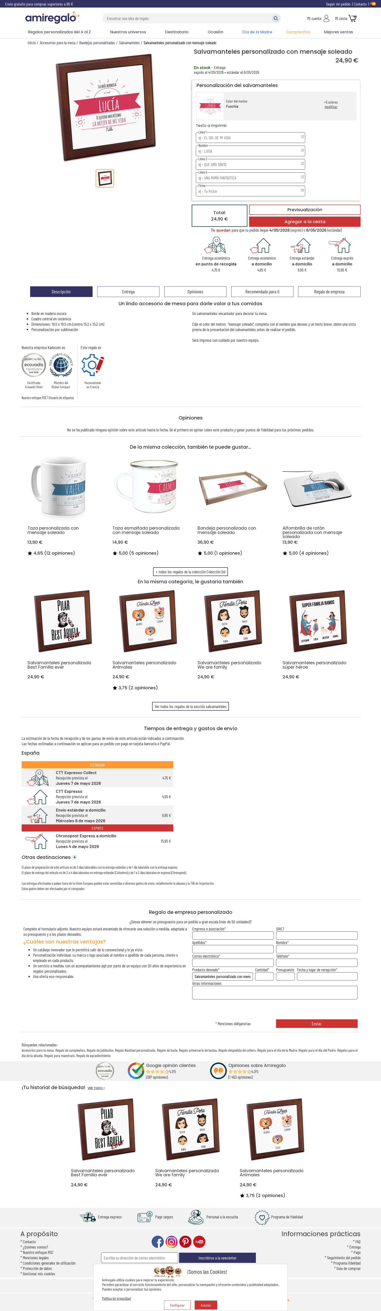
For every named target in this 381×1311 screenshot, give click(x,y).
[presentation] (275, 1009)
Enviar (317, 1023)
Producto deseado (205, 969)
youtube (199, 1242)
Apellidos (198, 942)
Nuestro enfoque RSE (34, 397)
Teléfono (282, 956)
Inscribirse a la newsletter (217, 1257)
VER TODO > (96, 1088)
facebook (158, 1242)
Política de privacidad (116, 1298)
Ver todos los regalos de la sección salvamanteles (190, 706)
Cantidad (261, 969)
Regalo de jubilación (100, 1050)
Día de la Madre (257, 32)
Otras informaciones (207, 983)
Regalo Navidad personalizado (135, 1050)
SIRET (280, 928)
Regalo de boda (167, 1050)
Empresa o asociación (208, 928)
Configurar (177, 1305)
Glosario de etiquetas (61, 397)
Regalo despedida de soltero (237, 1050)
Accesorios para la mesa (38, 1050)
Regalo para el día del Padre (317, 1050)
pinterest (185, 1242)
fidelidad (267, 429)
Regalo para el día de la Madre (277, 1050)
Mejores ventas (338, 32)
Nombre (281, 942)
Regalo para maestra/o (59, 1055)
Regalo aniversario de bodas (198, 1050)
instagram (171, 1242)
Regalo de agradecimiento (93, 1055)
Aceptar (206, 1305)
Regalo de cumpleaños (70, 1050)
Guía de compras (349, 1268)
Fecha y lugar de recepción (316, 969)
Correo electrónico (205, 956)
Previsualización (304, 210)
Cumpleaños (298, 32)
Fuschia (232, 106)
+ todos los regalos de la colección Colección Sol (190, 571)
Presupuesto (285, 969)
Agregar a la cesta (305, 222)
